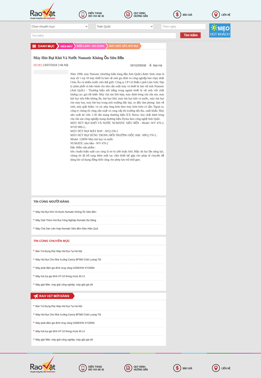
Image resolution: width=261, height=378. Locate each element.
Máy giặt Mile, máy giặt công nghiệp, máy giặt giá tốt (64, 284)
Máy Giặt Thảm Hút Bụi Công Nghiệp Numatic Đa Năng (65, 220)
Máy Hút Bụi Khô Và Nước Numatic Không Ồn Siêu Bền (65, 211)
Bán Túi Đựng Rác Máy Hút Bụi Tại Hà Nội (58, 251)
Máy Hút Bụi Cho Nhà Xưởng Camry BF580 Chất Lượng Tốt (68, 259)
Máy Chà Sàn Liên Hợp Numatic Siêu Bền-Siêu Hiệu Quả (66, 228)
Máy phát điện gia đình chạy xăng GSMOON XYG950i (64, 268)
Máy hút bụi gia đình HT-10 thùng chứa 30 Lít (60, 276)
